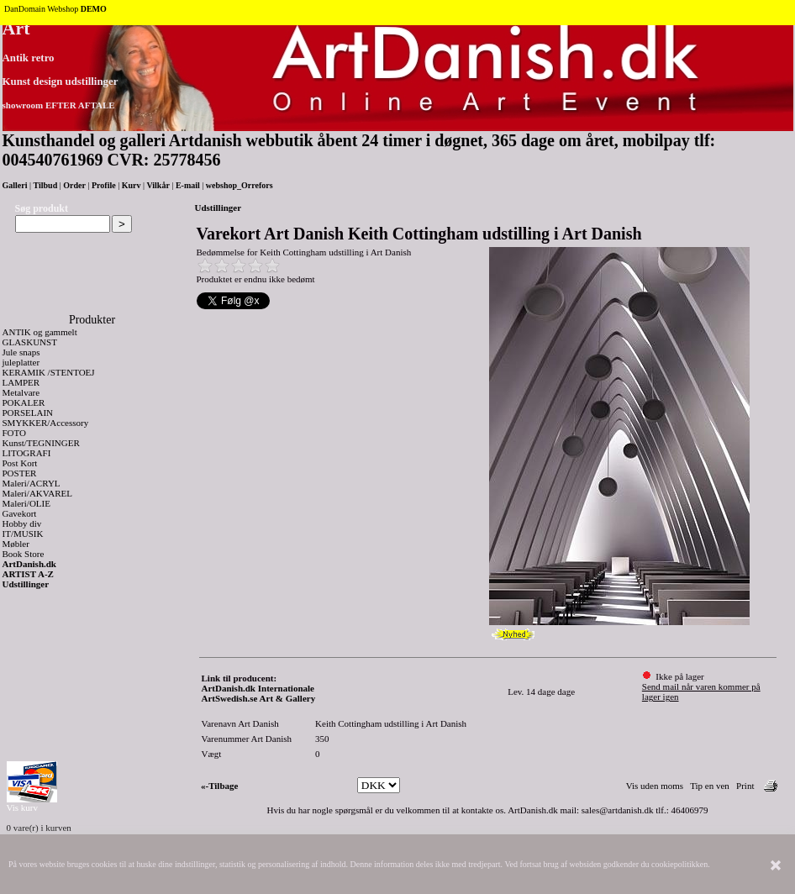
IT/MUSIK (23, 534)
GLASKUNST (30, 342)
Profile (104, 185)
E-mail (188, 185)
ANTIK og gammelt (40, 332)
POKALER (24, 402)
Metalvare (21, 392)
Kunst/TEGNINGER (41, 443)
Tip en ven (709, 786)
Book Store (24, 554)
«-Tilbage (219, 786)
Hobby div (22, 523)
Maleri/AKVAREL (38, 493)
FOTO (15, 433)
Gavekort (20, 513)
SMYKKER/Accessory (46, 423)
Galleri (15, 185)
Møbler (16, 544)
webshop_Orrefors (239, 185)
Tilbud (46, 185)
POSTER (20, 473)
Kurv (131, 185)
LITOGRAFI (27, 453)
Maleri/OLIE (26, 503)
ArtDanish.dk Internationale (258, 688)
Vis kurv (23, 807)
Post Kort (20, 463)
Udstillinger (26, 584)
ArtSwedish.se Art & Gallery (259, 698)
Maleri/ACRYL (32, 483)
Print (745, 786)
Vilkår (157, 185)
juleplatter (21, 362)
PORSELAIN (28, 413)
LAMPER (21, 382)
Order (74, 185)
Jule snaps (21, 352)
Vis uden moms (654, 786)
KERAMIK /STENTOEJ (49, 372)
